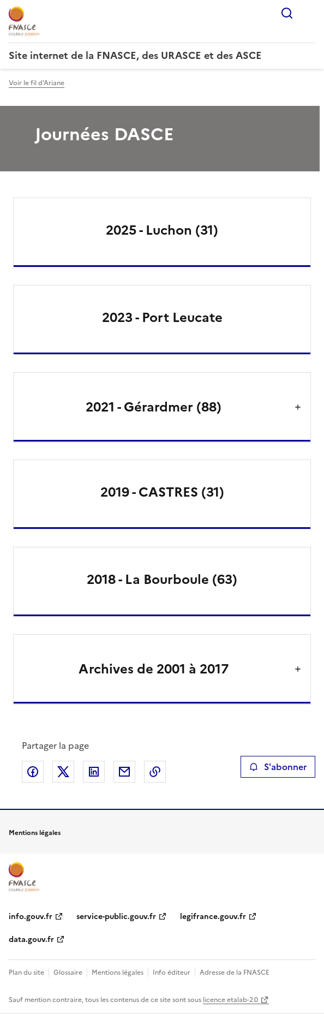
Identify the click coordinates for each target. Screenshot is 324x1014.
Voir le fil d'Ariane (36, 83)
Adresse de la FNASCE (234, 972)
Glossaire (67, 972)
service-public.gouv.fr (116, 916)
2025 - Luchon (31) (162, 230)
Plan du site (26, 972)
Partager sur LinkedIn (94, 772)
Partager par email (124, 772)
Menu (309, 13)
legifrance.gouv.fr (213, 916)
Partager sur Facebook (33, 772)
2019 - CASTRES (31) (162, 492)
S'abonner (278, 766)
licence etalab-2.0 (230, 1000)
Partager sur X (63, 772)
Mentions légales (117, 972)
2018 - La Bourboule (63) (162, 579)
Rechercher (287, 13)
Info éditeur (171, 972)
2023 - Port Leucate (162, 317)
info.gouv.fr (30, 916)
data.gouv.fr (31, 939)
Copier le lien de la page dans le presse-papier (155, 772)
